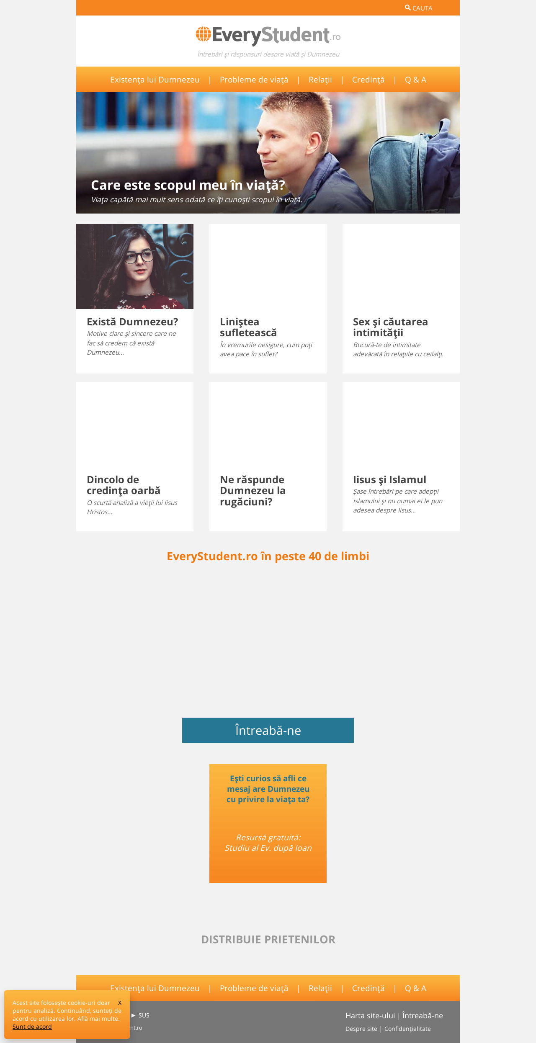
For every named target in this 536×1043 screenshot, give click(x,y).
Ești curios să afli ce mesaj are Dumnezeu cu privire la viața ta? (268, 789)
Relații (320, 79)
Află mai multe (97, 1018)
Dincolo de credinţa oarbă (124, 484)
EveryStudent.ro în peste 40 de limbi (268, 556)
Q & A (415, 79)
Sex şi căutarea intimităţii (390, 326)
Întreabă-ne (268, 730)
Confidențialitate (407, 1029)
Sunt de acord (32, 1026)
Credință (368, 79)
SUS (144, 1015)
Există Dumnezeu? (132, 321)
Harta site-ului (370, 1015)
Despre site (361, 1029)
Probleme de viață (254, 79)
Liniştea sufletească (248, 326)
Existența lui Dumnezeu (155, 79)
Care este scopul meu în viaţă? (188, 184)
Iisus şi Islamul (389, 479)
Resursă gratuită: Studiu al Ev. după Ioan (268, 842)
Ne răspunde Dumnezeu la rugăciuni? (253, 490)
